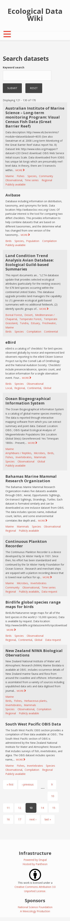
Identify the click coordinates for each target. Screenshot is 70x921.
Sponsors (35, 900)
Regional (47, 180)
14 (42, 808)
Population (32, 241)
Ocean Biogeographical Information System (28, 401)
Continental (51, 331)
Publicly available (15, 184)
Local (8, 388)
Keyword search (13, 67)
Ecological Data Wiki (35, 14)
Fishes (20, 176)
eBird (10, 342)
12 (19, 808)
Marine (9, 176)
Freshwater (49, 323)
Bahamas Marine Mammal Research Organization (31, 478)
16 (8, 819)
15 (53, 808)
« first (10, 784)
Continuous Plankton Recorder (26, 543)
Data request (49, 591)
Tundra (24, 323)
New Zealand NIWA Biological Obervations (34, 653)
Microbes (39, 453)
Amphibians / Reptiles (18, 453)
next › (32, 819)
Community (46, 176)
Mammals (40, 457)
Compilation (49, 241)
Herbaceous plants (35, 701)
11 (8, 808)
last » (48, 819)
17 (19, 819)
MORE (18, 170)
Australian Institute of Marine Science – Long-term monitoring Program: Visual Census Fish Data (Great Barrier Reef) (34, 117)
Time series (32, 180)
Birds (8, 241)
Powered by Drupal (35, 860)
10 (52, 796)
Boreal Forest (13, 315)
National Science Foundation (35, 907)
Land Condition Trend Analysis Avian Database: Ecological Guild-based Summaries (29, 262)
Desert (28, 315)
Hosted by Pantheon (35, 864)
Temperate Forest (30, 319)
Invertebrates (23, 457)
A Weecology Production (35, 911)
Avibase (12, 195)
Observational (13, 180)
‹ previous (28, 784)
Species (32, 176)
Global (47, 388)
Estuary (35, 323)
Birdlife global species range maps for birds (33, 604)
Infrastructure (35, 853)
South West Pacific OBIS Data (33, 724)
